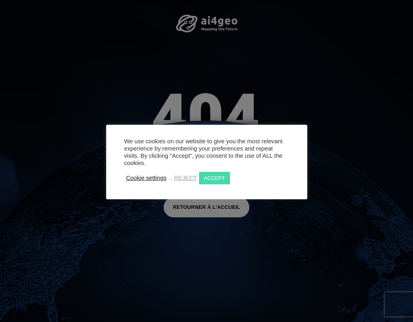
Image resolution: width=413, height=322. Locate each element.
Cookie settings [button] (146, 178)
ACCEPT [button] (214, 178)
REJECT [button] (185, 178)
